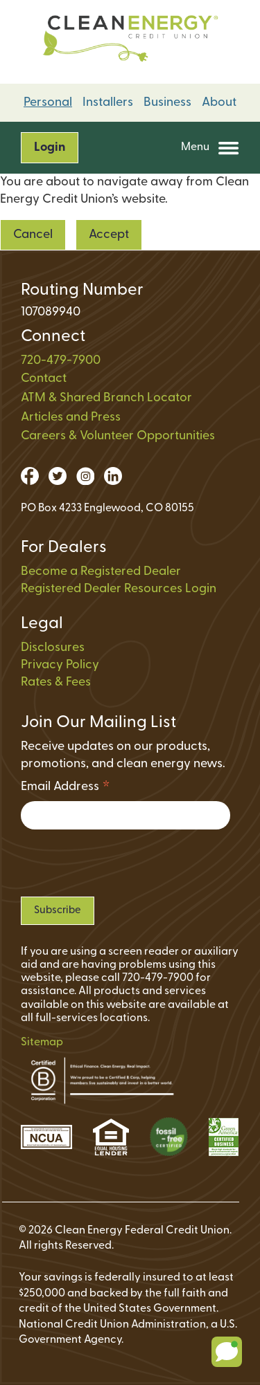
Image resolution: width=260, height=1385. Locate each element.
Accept (109, 234)
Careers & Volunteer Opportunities (118, 436)
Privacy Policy (60, 665)
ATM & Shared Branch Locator (106, 398)
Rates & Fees (56, 682)
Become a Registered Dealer (101, 571)
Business (167, 102)
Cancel (33, 234)
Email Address (65, 789)
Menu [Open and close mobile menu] (210, 148)
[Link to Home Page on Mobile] (130, 42)
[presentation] (126, 863)
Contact (44, 378)
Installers (108, 102)
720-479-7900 (61, 360)
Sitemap (42, 1042)
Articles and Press (71, 417)
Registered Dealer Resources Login (118, 589)
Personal (48, 102)
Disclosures (53, 647)
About (219, 102)
